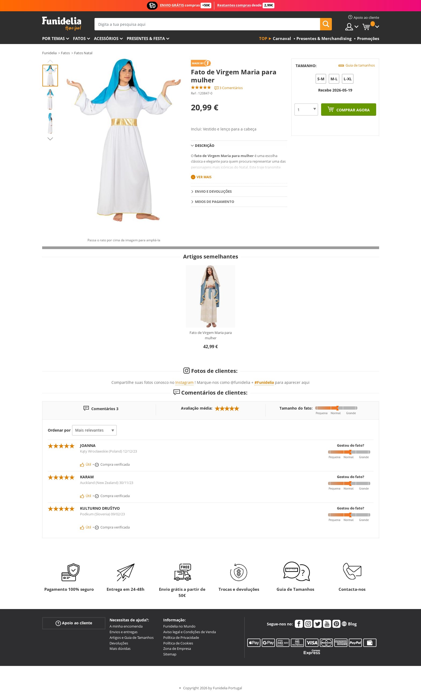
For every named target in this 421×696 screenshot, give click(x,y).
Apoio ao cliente (74, 623)
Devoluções (119, 643)
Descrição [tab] (204, 145)
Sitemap (169, 654)
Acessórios (106, 38)
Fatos (79, 38)
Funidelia (49, 52)
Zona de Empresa (177, 648)
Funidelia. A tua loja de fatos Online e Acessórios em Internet (61, 24)
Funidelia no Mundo (179, 626)
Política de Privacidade (181, 637)
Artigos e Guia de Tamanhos (132, 637)
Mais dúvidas (120, 648)
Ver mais (204, 177)
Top (263, 38)
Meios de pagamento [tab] (214, 201)
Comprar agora (352, 109)
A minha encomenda (126, 626)
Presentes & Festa (146, 38)
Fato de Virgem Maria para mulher (211, 335)
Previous (50, 61)
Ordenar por (59, 430)
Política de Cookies (178, 643)
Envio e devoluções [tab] (213, 191)
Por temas (53, 38)
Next (50, 138)
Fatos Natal (83, 52)
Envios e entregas (123, 631)
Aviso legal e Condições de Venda (189, 631)
